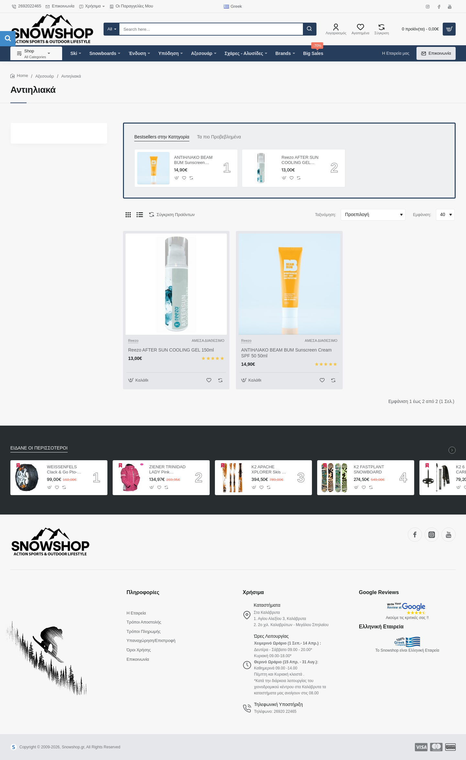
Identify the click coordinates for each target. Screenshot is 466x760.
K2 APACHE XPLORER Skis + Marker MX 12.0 (267, 470)
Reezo (46, 184)
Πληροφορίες (143, 592)
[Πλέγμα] (128, 215)
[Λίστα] (140, 215)
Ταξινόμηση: (325, 214)
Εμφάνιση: (422, 214)
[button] (177, 177)
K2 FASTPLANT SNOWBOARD (369, 469)
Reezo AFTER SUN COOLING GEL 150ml (300, 160)
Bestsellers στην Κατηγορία (161, 136)
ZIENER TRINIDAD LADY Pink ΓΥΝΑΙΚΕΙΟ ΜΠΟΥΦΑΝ (167, 470)
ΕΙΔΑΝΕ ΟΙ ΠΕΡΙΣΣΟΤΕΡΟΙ (39, 448)
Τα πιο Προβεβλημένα (219, 136)
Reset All (35, 155)
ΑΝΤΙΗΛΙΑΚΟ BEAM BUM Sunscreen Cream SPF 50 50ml (193, 160)
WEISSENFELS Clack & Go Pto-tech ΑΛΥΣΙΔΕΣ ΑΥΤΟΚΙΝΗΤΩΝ (62, 470)
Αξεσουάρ (44, 76)
